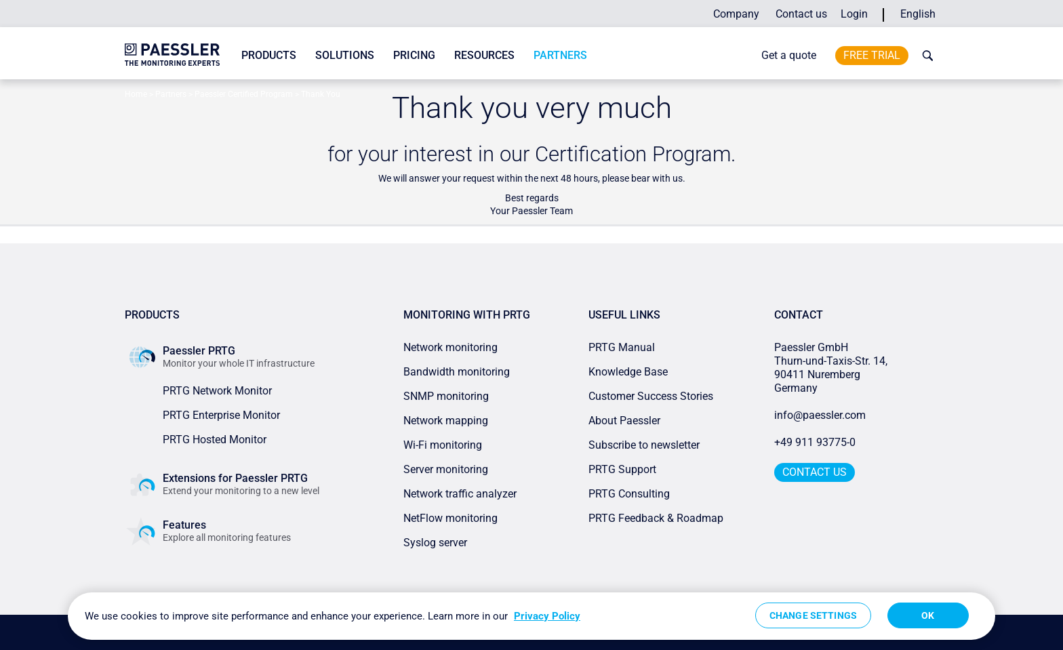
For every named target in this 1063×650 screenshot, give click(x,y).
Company (736, 13)
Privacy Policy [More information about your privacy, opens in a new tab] (547, 616)
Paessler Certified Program (244, 94)
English (918, 13)
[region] (531, 616)
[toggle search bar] (924, 55)
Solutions (344, 55)
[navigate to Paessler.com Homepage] (172, 54)
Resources (484, 55)
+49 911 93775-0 (815, 442)
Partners (560, 55)
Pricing (414, 55)
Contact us (801, 13)
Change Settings (813, 615)
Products (268, 55)
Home (136, 94)
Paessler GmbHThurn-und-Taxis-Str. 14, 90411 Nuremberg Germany (832, 367)
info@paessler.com (820, 415)
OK (927, 615)
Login (854, 13)
